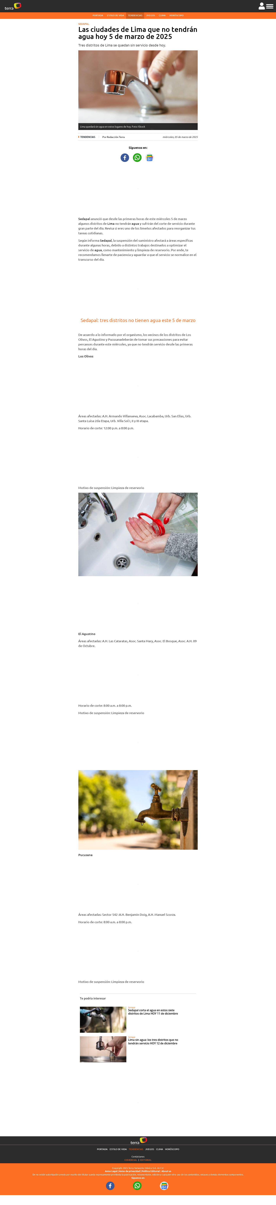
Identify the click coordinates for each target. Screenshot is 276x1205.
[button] (270, 6)
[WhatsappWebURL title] (137, 157)
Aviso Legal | (112, 1171)
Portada (98, 15)
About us (166, 1171)
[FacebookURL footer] (110, 1185)
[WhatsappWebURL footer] (137, 1185)
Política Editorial (151, 1171)
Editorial (146, 1159)
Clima (162, 15)
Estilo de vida (115, 15)
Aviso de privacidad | (130, 1171)
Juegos (150, 15)
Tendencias (135, 15)
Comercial (130, 1159)
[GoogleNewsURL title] (149, 157)
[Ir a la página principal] (13, 6)
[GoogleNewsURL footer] (164, 1185)
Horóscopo (177, 15)
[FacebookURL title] (125, 157)
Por (113, 137)
